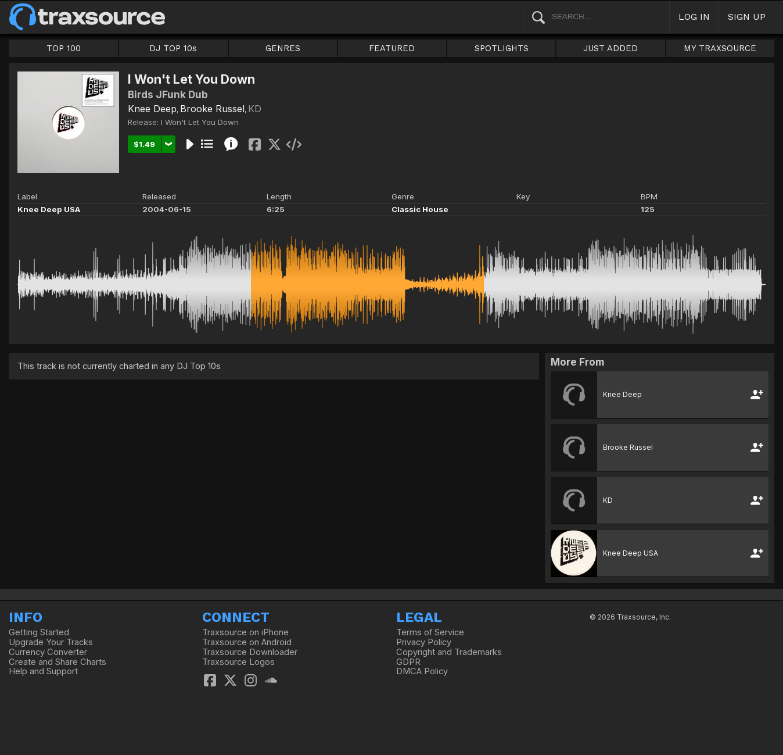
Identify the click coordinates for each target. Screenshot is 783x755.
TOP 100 (63, 48)
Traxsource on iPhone (245, 632)
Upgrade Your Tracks (51, 642)
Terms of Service (430, 632)
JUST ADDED (610, 48)
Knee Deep (152, 108)
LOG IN (694, 16)
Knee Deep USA (48, 209)
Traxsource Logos (238, 662)
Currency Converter (48, 652)
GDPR (408, 662)
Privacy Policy (423, 642)
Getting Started (39, 632)
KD (254, 108)
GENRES (282, 48)
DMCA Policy (422, 671)
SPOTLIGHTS (502, 48)
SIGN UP (747, 16)
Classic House (420, 209)
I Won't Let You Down (200, 122)
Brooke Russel (212, 108)
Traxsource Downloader (249, 652)
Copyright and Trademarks (449, 652)
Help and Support (43, 671)
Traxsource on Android (247, 642)
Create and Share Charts (57, 662)
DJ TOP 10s (173, 48)
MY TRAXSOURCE (720, 48)
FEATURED (392, 48)
